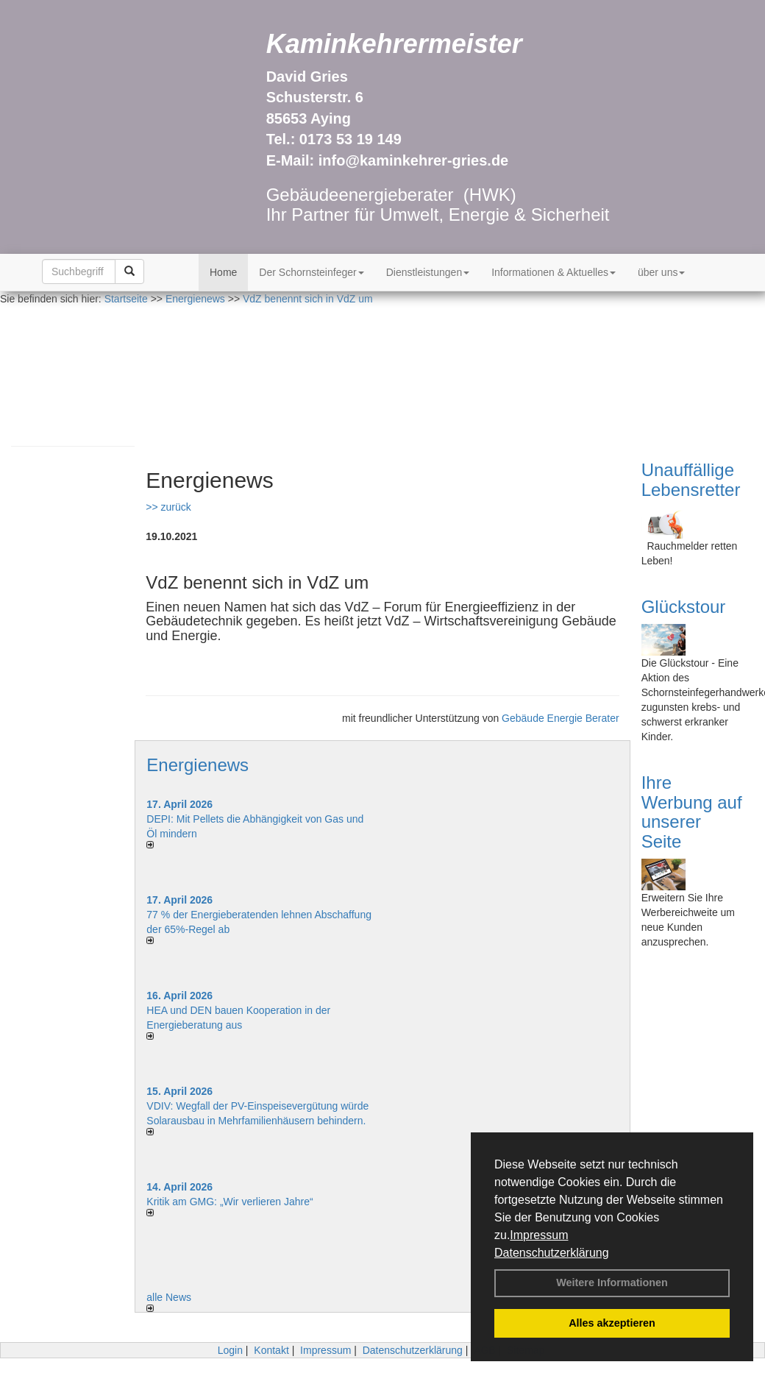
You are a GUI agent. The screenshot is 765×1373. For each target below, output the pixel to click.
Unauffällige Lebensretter (691, 479)
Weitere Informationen (612, 1282)
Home (223, 272)
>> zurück (168, 507)
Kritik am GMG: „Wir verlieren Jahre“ (229, 1201)
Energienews (197, 765)
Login (230, 1350)
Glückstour (683, 607)
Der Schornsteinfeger (311, 272)
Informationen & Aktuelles (553, 272)
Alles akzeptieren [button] (612, 1323)
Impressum (539, 1235)
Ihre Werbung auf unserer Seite (691, 812)
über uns (661, 272)
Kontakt (271, 1350)
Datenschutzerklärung (551, 1252)
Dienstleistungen (428, 272)
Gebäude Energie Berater (560, 718)
